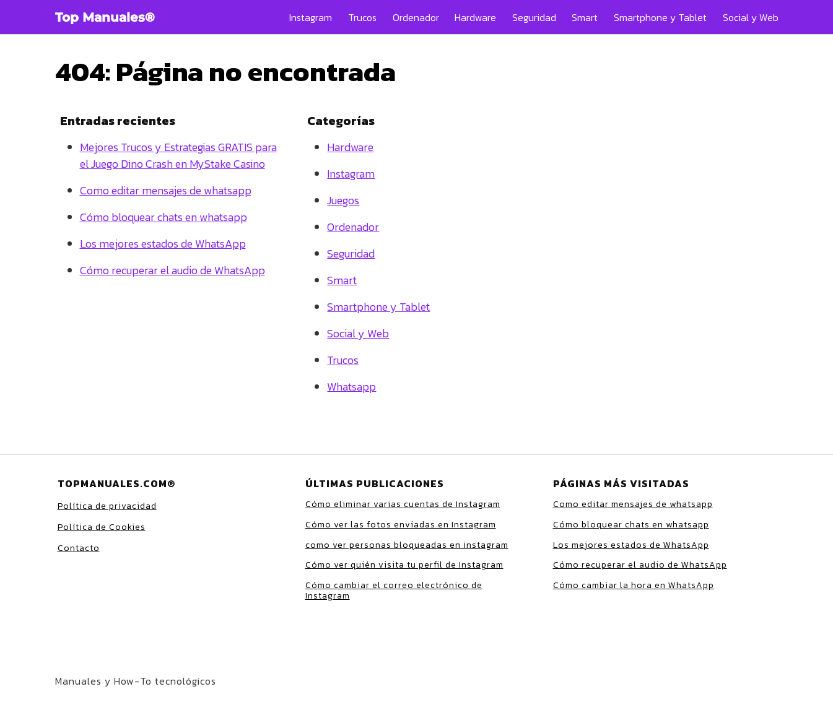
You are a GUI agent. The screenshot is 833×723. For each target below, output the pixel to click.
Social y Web (750, 17)
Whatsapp (351, 386)
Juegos (343, 200)
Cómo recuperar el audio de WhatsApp (172, 270)
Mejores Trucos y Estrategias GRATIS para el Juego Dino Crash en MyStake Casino (178, 155)
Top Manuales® (105, 17)
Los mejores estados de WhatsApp (163, 243)
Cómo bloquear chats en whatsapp (163, 217)
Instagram (310, 17)
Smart (585, 17)
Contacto (79, 548)
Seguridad (534, 17)
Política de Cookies (102, 527)
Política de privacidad (107, 506)
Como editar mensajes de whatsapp (165, 190)
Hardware (475, 17)
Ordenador (416, 17)
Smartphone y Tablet (660, 17)
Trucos (362, 17)
